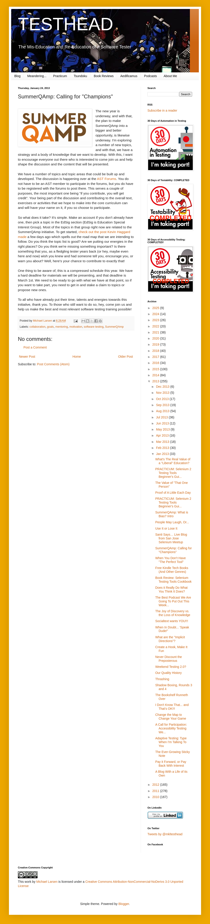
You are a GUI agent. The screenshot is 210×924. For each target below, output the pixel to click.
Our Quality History (168, 673)
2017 (156, 357)
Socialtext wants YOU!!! (171, 621)
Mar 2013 (163, 442)
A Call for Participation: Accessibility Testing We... (171, 728)
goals (50, 326)
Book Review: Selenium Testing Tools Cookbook (173, 579)
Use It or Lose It (166, 528)
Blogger (123, 904)
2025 (156, 308)
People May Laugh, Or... (172, 522)
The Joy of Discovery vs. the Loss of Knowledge (172, 613)
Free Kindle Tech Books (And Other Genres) (171, 569)
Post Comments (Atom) (53, 364)
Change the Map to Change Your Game (170, 716)
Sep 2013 (163, 405)
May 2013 (163, 429)
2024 (156, 314)
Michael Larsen (46, 881)
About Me (170, 76)
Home (76, 356)
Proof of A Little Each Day (173, 492)
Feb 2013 (163, 448)
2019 (156, 344)
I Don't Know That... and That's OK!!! (172, 706)
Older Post (125, 356)
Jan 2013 (163, 454)
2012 (156, 784)
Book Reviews (104, 76)
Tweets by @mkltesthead (165, 834)
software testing (93, 326)
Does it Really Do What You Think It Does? (171, 589)
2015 (156, 369)
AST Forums (106, 179)
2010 (156, 797)
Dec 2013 (163, 386)
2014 (156, 375)
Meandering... (36, 76)
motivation (75, 326)
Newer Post (27, 356)
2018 (156, 351)
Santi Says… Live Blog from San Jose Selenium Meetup (171, 538)
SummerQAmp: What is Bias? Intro (171, 514)
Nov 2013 (163, 392)
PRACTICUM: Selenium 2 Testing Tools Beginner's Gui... (173, 472)
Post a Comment (35, 347)
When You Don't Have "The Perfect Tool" (170, 560)
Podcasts (150, 76)
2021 (156, 332)
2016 (156, 363)
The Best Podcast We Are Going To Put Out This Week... (173, 601)
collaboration (37, 326)
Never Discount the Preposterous (168, 658)
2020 (156, 338)
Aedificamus (128, 76)
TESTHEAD (65, 24)
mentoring (61, 326)
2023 (156, 320)
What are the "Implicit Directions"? (170, 639)
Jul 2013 (162, 417)
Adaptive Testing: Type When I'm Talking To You (171, 742)
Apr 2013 (163, 435)
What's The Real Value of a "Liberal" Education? (172, 461)
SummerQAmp (114, 326)
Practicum (60, 76)
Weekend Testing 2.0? (170, 667)
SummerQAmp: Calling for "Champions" (173, 550)
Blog (17, 76)
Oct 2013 (163, 399)
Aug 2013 (163, 411)
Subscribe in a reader (162, 110)
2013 (156, 381)
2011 (156, 791)
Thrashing (162, 679)
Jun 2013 (163, 423)
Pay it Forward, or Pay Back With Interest (170, 763)
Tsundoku (80, 76)
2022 (156, 326)
